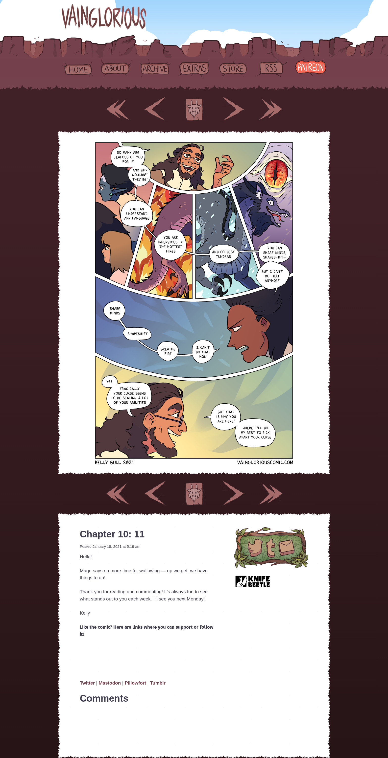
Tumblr (158, 683)
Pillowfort (135, 683)
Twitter (88, 683)
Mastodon (110, 683)
